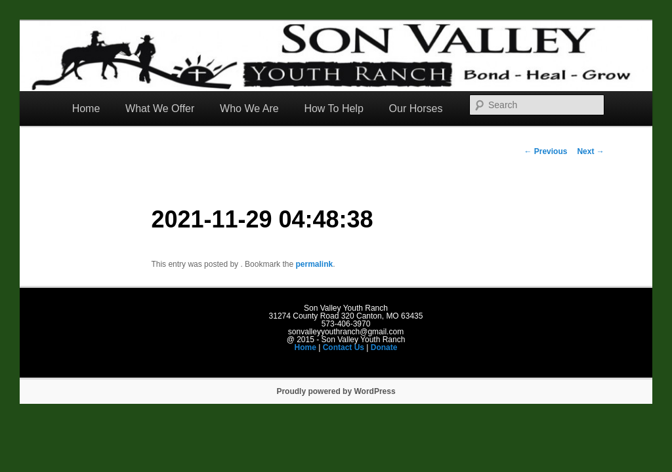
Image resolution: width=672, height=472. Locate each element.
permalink (314, 264)
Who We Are (249, 108)
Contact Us (343, 347)
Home (86, 108)
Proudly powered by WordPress (335, 391)
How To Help (333, 108)
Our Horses (416, 108)
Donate (384, 347)
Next (590, 151)
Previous (545, 151)
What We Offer (159, 108)
